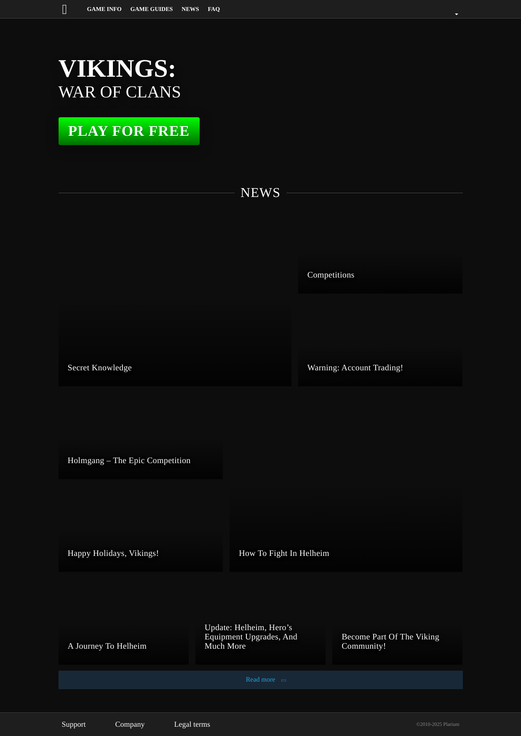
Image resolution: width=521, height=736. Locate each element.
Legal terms (202, 724)
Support (75, 724)
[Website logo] (72, 9)
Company (135, 724)
